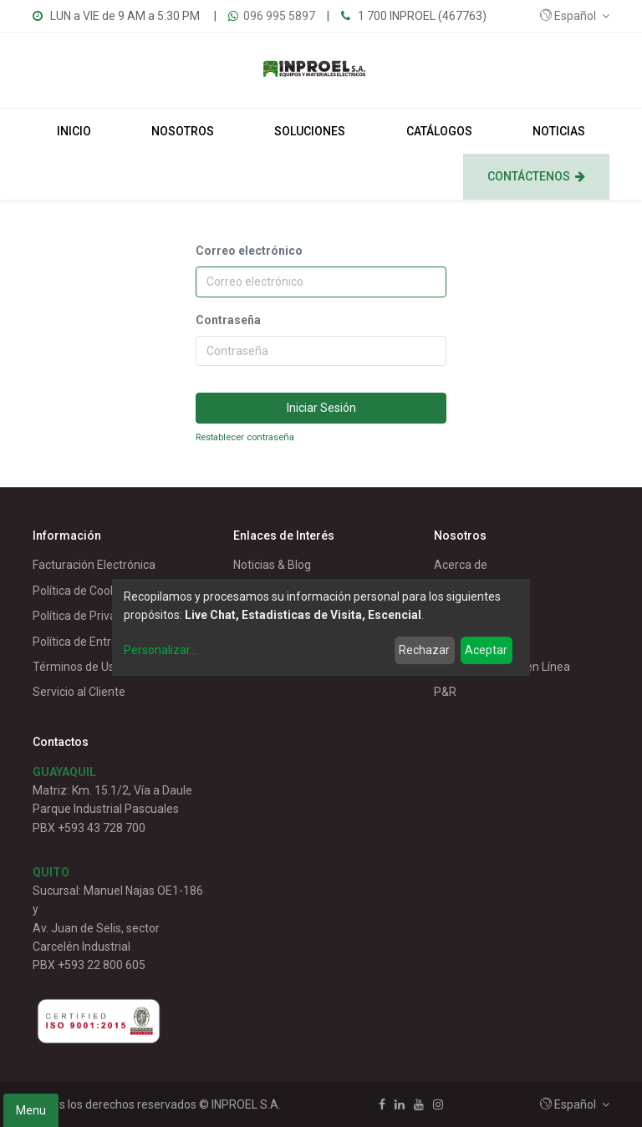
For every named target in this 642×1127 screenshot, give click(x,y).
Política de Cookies (82, 590)
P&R (445, 691)
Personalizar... (160, 650)
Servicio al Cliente (79, 691)
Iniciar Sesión (321, 407)
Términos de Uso (77, 666)
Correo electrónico (249, 250)
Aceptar (486, 650)
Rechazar (424, 650)
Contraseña (228, 320)
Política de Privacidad (89, 615)
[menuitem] (74, 131)
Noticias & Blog (272, 564)
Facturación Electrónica (94, 564)
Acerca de (460, 564)
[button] (574, 16)
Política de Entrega (82, 641)
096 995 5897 (279, 16)
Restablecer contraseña (245, 437)
